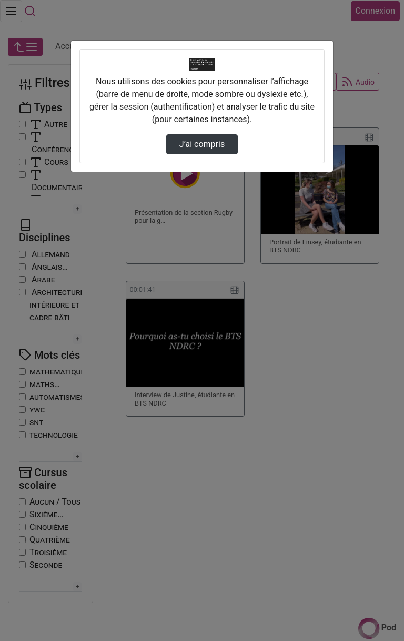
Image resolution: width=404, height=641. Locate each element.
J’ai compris (202, 144)
